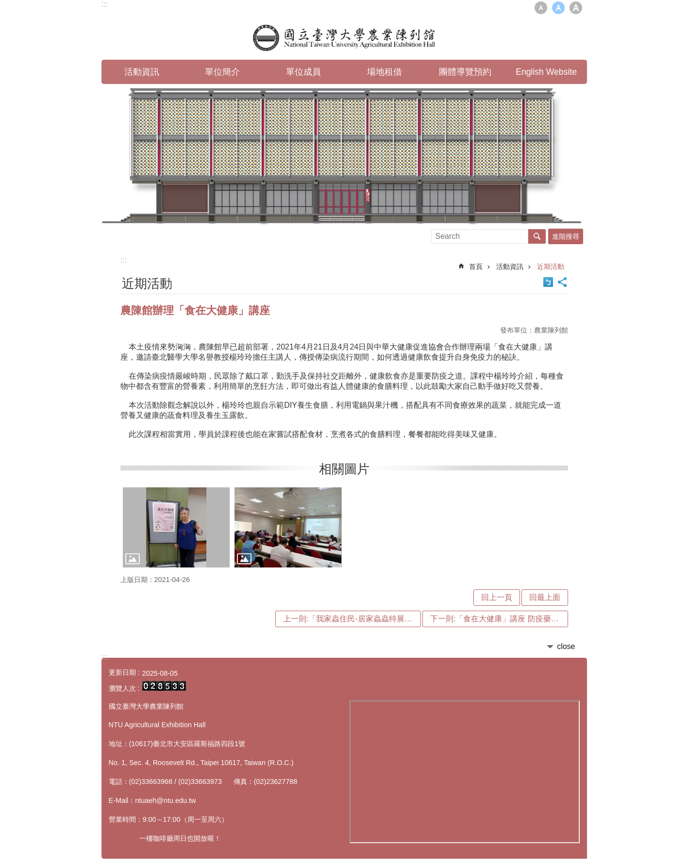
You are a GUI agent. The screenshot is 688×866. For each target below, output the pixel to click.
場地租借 (384, 72)
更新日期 (122, 672)
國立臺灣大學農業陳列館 (344, 37)
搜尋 (537, 236)
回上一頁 (496, 597)
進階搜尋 (565, 236)
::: (104, 657)
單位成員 (303, 72)
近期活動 (550, 266)
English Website (546, 72)
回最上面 (544, 597)
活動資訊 (141, 72)
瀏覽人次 (122, 688)
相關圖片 (344, 469)
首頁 (476, 266)
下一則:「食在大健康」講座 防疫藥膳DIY (499, 619)
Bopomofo (548, 282)
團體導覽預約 (465, 72)
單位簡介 (222, 72)
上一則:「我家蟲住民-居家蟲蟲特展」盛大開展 (352, 619)
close (566, 646)
